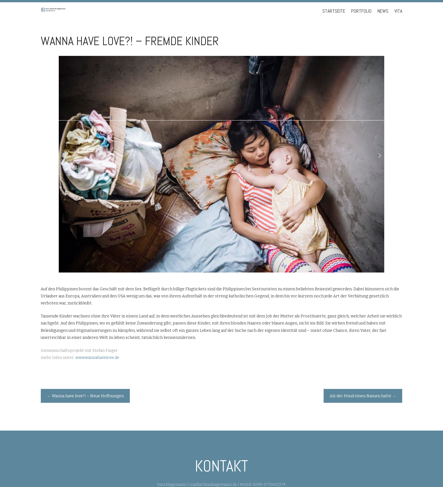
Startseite (333, 11)
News (382, 11)
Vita (398, 11)
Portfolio (361, 11)
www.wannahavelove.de (97, 357)
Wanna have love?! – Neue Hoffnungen (85, 396)
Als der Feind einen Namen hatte (363, 396)
